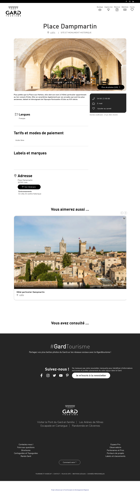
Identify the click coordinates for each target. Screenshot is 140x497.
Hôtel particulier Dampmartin (31, 292)
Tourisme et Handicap (44, 474)
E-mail (99, 103)
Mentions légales (79, 474)
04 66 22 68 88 (103, 98)
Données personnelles (96, 474)
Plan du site (66, 474)
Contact (56, 474)
